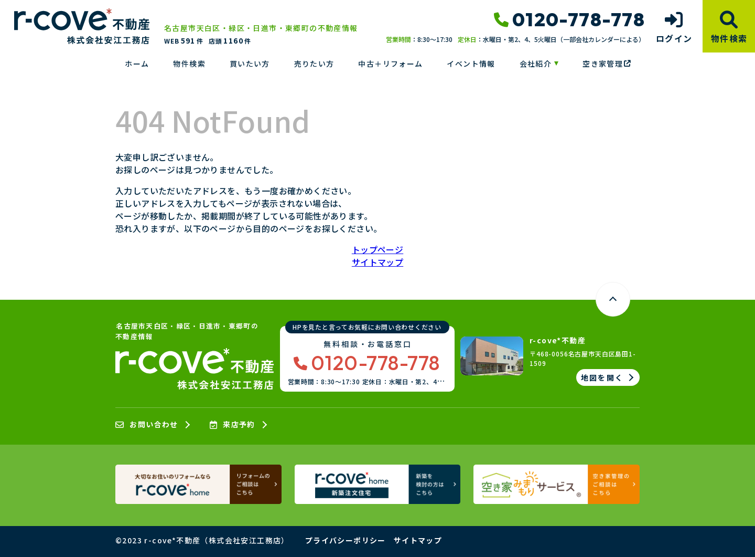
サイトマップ (377, 262)
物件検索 (189, 63)
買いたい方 (250, 63)
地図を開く (602, 377)
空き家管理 (607, 63)
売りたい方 (314, 63)
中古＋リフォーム (390, 63)
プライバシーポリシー (345, 540)
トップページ (377, 249)
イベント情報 (471, 63)
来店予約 (232, 425)
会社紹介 (536, 63)
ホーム (137, 63)
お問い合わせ (146, 425)
